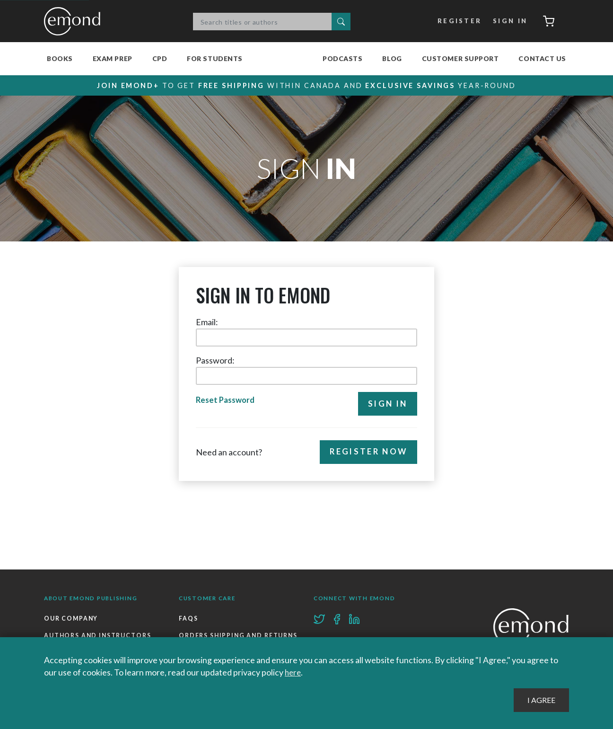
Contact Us (542, 58)
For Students (215, 58)
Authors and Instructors (98, 636)
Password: (215, 361)
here (293, 672)
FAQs (188, 618)
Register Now (366, 453)
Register (457, 21)
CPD (159, 58)
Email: (207, 322)
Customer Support (460, 58)
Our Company (71, 618)
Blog (392, 58)
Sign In (507, 21)
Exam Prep (112, 58)
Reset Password (226, 401)
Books (60, 58)
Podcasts (342, 58)
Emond (74, 21)
